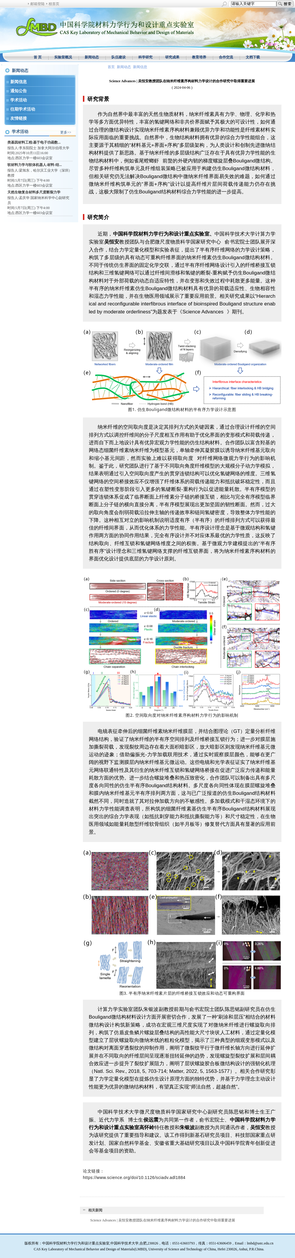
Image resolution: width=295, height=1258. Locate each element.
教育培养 (199, 57)
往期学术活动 (22, 109)
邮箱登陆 (37, 4)
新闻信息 (18, 82)
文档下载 (253, 57)
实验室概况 (63, 57)
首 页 (38, 57)
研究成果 (172, 57)
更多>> (65, 132)
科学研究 (145, 57)
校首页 (54, 4)
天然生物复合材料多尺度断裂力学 (33, 192)
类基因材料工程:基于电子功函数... (34, 142)
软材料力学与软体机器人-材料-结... (34, 165)
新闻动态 (92, 57)
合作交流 (226, 57)
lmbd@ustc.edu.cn (260, 1243)
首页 (111, 67)
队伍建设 (119, 57)
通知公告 (18, 91)
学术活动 (18, 100)
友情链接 (18, 118)
